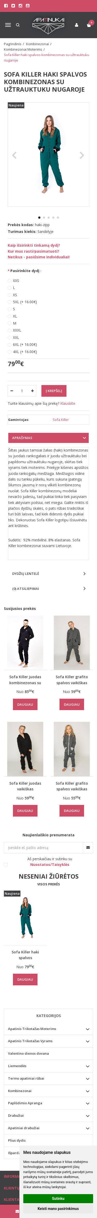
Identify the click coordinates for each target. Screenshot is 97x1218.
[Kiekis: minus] (11, 390)
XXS (16, 280)
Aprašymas (22, 437)
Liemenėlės (17, 1066)
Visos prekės (48, 884)
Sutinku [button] (58, 1198)
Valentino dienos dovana (28, 1053)
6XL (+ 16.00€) (25, 344)
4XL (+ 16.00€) (25, 351)
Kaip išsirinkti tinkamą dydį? (34, 245)
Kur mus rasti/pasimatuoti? (33, 251)
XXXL (17, 330)
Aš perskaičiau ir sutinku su (49, 861)
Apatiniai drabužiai (24, 1128)
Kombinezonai (20, 1090)
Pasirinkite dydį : (25, 270)
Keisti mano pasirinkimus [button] (58, 1209)
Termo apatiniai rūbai (26, 1078)
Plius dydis (17, 1140)
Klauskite (67, 403)
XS (15, 294)
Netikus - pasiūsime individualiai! (39, 256)
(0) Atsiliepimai (25, 588)
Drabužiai (16, 1115)
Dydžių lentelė (25, 573)
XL (15, 316)
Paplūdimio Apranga (25, 1103)
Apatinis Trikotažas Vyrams (30, 1041)
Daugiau (25, 704)
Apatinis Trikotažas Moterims (32, 1028)
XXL (16, 337)
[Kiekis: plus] (32, 390)
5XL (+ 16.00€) (25, 301)
